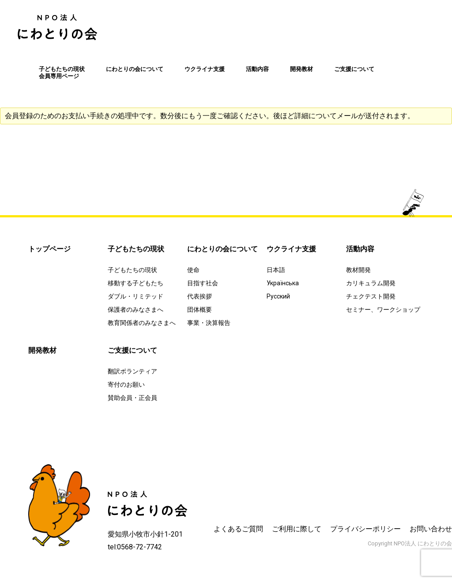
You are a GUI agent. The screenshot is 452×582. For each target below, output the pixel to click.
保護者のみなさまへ (135, 309)
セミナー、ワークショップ (383, 309)
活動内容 (257, 69)
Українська (283, 283)
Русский (278, 296)
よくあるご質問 (238, 529)
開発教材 (301, 69)
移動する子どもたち (135, 283)
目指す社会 (202, 283)
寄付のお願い (126, 384)
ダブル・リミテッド (135, 296)
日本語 (276, 269)
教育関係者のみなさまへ (142, 322)
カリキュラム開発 (371, 283)
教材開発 (358, 269)
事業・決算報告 (208, 322)
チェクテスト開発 (371, 296)
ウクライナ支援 (205, 69)
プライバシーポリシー (365, 529)
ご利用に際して (296, 529)
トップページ (49, 249)
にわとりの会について (134, 69)
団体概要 (199, 309)
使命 (193, 269)
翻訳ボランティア (132, 371)
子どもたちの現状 (62, 69)
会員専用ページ (59, 76)
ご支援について (354, 69)
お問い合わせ (431, 529)
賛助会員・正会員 (132, 397)
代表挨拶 (199, 296)
